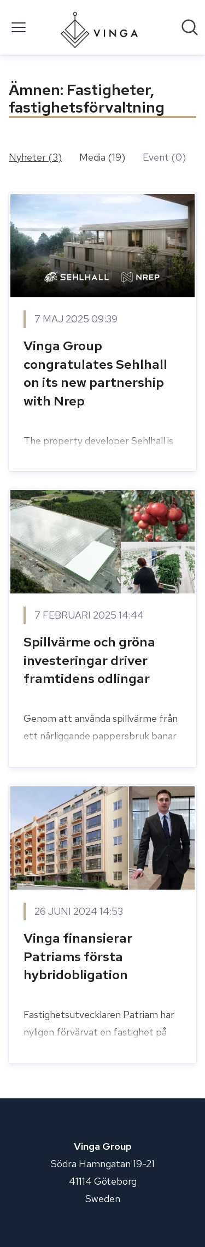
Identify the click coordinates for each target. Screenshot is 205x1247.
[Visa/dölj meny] (19, 27)
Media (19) (102, 157)
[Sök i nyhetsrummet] (189, 27)
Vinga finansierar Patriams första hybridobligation (78, 956)
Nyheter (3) (35, 157)
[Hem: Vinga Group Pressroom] (99, 27)
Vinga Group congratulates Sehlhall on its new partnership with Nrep (95, 373)
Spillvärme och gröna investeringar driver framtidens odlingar (89, 660)
